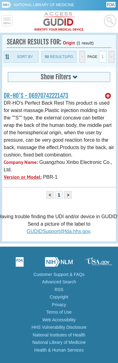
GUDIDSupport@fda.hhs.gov (58, 231)
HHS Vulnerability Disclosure (58, 327)
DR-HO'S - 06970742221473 (36, 95)
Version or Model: (23, 177)
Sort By (25, 57)
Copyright (59, 296)
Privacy (59, 304)
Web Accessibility (59, 319)
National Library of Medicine (44, 5)
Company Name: (21, 162)
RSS (59, 289)
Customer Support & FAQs (59, 274)
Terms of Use (58, 312)
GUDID (59, 21)
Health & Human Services (58, 350)
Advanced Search (59, 281)
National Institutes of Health (59, 334)
